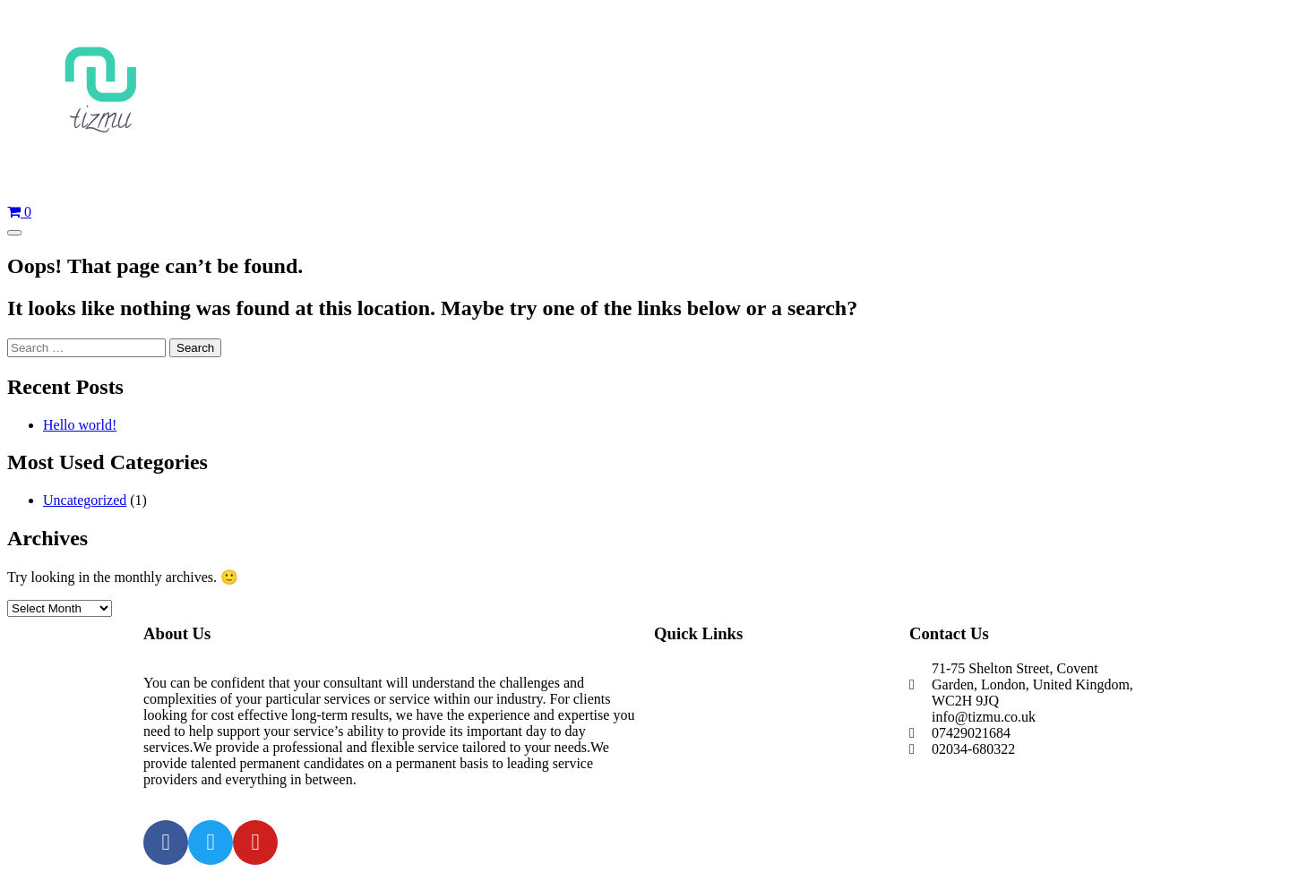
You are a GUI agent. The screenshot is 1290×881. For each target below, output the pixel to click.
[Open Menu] (14, 232)
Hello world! (79, 424)
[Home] (645, 98)
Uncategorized (84, 500)
